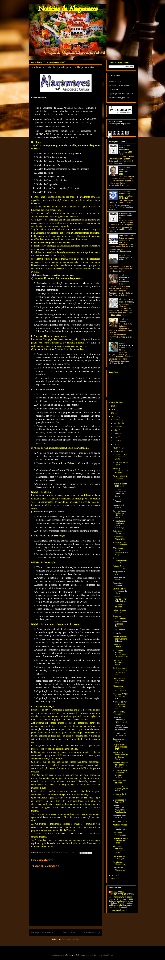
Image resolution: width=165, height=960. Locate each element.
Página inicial (69, 932)
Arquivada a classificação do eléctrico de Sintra (120, 756)
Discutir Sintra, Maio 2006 (119, 713)
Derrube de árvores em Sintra (118, 662)
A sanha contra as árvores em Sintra (120, 456)
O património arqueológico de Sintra (125, 257)
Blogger (111, 955)
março (116, 444)
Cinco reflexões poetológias (119, 857)
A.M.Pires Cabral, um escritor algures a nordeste (120, 774)
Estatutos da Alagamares (119, 869)
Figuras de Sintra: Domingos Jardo (120, 624)
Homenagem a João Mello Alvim (119, 680)
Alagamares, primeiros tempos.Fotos (119, 688)
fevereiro (117, 448)
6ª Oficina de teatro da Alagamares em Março (120, 551)
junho (115, 434)
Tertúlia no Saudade (123, 320)
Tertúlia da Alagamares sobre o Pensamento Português (124, 279)
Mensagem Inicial (126, 235)
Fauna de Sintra (119, 630)
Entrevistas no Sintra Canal (119, 532)
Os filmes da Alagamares (119, 538)
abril (115, 441)
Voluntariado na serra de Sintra (120, 543)
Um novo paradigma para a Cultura (120, 470)
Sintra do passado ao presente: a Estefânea (120, 765)
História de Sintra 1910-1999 (120, 485)
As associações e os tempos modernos (120, 478)
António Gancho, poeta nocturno (120, 567)
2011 (113, 879)
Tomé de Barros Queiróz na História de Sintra (119, 514)
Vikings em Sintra (126, 299)
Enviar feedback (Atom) (70, 939)
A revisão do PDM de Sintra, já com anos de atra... (120, 705)
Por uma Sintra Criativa (119, 646)
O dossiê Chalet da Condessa (119, 734)
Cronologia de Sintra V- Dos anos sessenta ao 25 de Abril (126, 194)
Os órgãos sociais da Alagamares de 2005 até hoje (120, 671)
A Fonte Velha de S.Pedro (120, 795)
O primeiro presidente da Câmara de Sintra (119, 492)
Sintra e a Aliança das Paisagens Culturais (120, 639)
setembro (117, 423)
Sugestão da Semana (118, 584)
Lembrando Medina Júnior (119, 834)
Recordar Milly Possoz (119, 506)
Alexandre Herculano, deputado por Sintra (119, 849)
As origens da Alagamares (119, 863)
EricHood (89, 955)
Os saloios (117, 633)
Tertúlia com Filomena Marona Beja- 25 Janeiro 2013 (120, 653)
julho (115, 430)
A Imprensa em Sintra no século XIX (125, 215)
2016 (113, 409)
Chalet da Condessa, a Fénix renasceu (120, 720)
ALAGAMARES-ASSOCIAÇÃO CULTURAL (122, 893)
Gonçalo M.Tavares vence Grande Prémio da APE (126, 346)
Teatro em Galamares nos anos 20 (120, 560)
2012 (113, 875)
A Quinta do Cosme (117, 501)
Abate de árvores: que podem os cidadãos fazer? (120, 827)
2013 (113, 417)
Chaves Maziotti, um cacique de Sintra (120, 591)
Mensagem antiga (92, 932)
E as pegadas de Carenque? (120, 801)
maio (115, 437)
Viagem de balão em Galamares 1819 (120, 747)
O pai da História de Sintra (119, 606)
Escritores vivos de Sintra (119, 782)
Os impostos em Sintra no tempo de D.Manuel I (120, 727)
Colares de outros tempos (120, 611)
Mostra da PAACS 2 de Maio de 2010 (120, 696)
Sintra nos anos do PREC (119, 817)
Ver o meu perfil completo (119, 910)
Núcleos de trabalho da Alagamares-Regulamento (119, 809)
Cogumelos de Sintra (119, 578)
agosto (116, 427)
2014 (113, 413)
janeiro (116, 451)
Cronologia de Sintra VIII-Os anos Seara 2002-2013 (126, 170)
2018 (113, 406)
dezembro (117, 420)
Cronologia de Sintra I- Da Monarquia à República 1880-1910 (125, 149)
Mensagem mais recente (42, 932)
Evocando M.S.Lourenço (119, 617)
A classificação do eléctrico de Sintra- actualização (120, 524)
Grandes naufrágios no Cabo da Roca (120, 599)
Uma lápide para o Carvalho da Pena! (120, 840)
